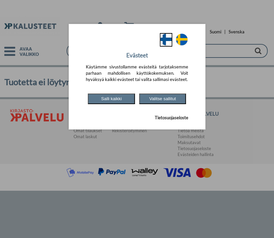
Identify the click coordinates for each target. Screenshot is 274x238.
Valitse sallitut (162, 98)
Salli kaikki (111, 98)
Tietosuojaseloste (171, 117)
